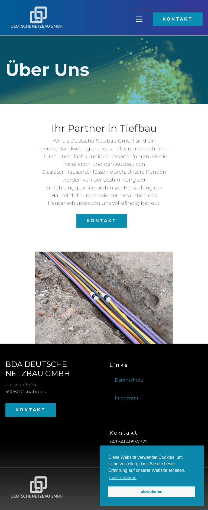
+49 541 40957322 (128, 441)
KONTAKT (177, 19)
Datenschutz (129, 380)
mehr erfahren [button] (122, 477)
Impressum (127, 398)
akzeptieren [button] (151, 491)
